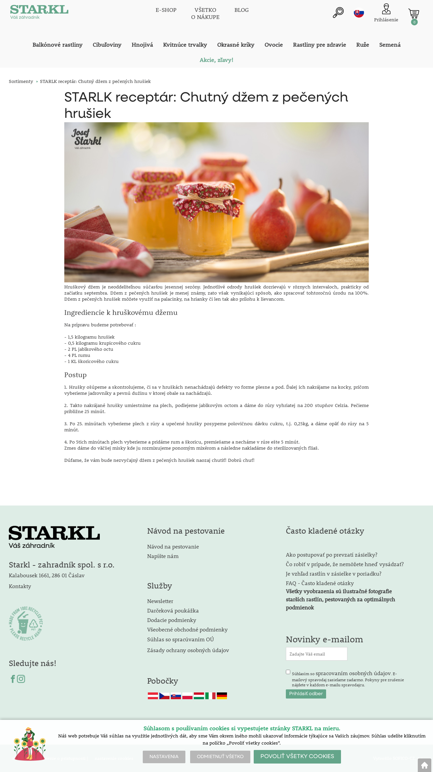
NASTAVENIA (164, 756)
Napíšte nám (163, 555)
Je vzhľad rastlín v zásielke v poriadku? (333, 573)
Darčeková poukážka (173, 610)
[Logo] (39, 13)
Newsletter (160, 600)
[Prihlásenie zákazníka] (386, 13)
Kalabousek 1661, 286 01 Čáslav (47, 575)
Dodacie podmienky (171, 619)
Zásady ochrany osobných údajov (188, 649)
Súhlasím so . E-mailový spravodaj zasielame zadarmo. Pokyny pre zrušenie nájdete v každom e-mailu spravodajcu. (348, 678)
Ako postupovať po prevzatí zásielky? (331, 554)
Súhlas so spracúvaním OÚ (180, 639)
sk (359, 12)
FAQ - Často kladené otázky (320, 582)
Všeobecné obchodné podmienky (187, 629)
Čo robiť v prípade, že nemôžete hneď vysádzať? (345, 563)
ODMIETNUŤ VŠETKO (220, 756)
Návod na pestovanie (173, 546)
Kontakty (20, 585)
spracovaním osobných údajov (353, 673)
